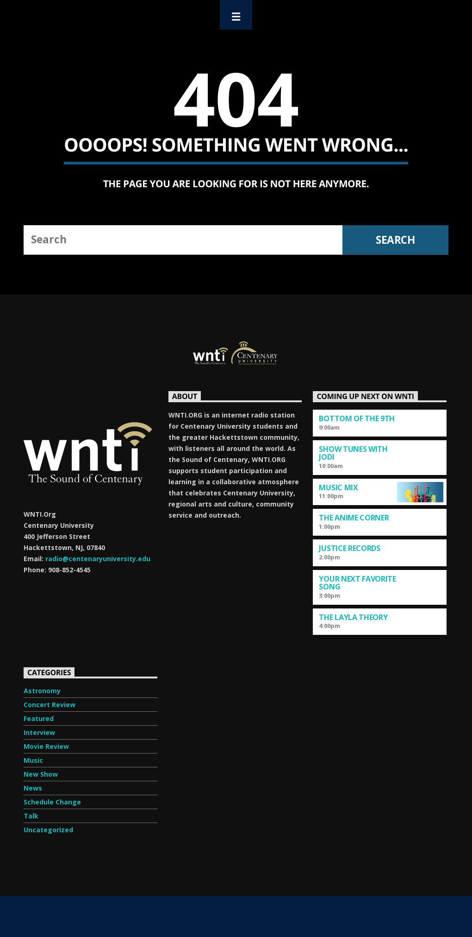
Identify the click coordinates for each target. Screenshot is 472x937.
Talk (31, 815)
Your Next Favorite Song (357, 583)
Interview (39, 732)
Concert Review (49, 704)
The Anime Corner (354, 518)
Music (33, 760)
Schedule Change (52, 802)
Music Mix (338, 487)
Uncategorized (48, 829)
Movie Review (46, 746)
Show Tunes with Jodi (353, 453)
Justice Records (349, 548)
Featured (39, 718)
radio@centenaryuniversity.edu (97, 558)
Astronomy (42, 690)
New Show (41, 774)
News (33, 788)
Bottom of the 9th (357, 418)
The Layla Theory (353, 617)
